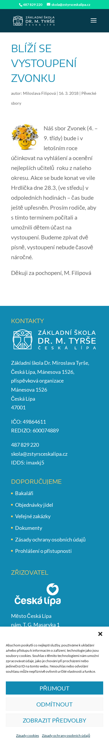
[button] (100, 634)
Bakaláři (24, 493)
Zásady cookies (27, 735)
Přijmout (54, 688)
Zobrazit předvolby (54, 720)
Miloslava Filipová (39, 93)
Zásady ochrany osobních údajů (66, 735)
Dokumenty (28, 528)
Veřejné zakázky (33, 516)
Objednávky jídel (34, 505)
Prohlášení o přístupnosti (43, 551)
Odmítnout (54, 704)
